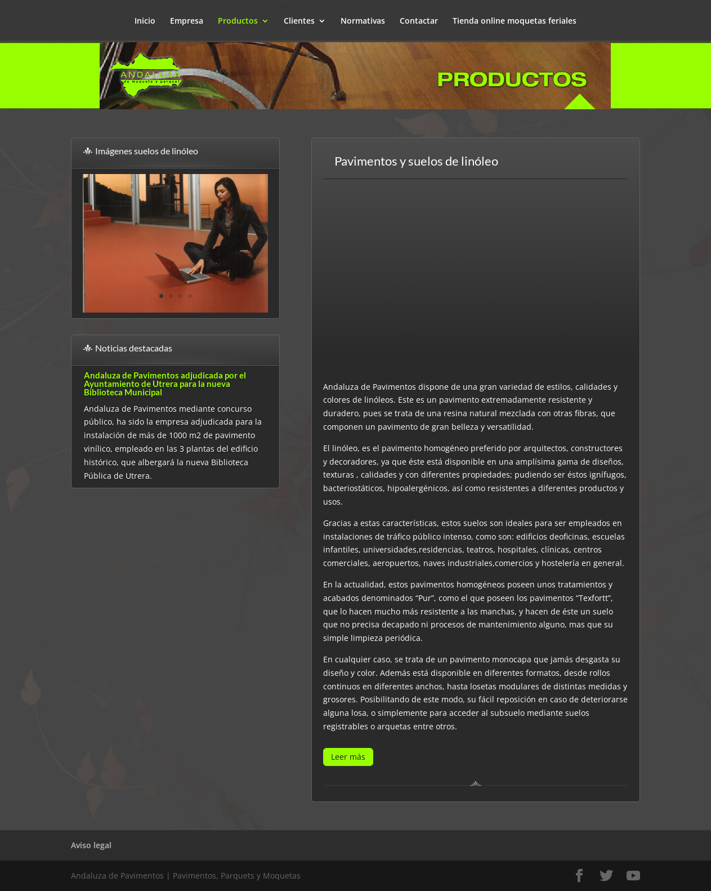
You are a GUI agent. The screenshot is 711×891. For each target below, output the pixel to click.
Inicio (145, 21)
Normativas (363, 21)
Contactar (419, 21)
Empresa (186, 21)
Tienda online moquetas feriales (514, 21)
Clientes (299, 21)
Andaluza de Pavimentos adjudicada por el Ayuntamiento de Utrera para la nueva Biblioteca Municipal (165, 383)
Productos (238, 21)
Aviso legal (91, 845)
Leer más (348, 756)
